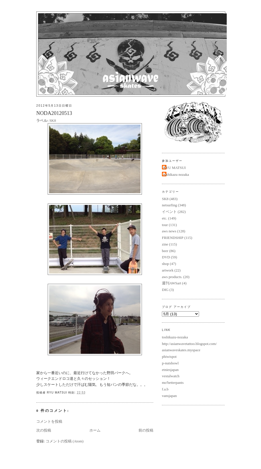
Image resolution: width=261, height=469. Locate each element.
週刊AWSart (171, 283)
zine (165, 244)
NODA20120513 (54, 113)
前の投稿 (145, 430)
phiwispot (169, 356)
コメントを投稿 (49, 421)
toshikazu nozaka (176, 174)
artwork (167, 270)
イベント (169, 211)
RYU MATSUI (174, 167)
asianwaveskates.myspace (181, 350)
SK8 (52, 120)
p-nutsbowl (170, 363)
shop (165, 264)
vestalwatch (170, 376)
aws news (169, 231)
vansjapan (169, 396)
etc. (164, 218)
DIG (165, 290)
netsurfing (169, 205)
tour (165, 225)
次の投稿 (43, 430)
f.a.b (165, 389)
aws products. (172, 277)
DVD (166, 257)
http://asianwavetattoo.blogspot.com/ (189, 344)
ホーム (95, 430)
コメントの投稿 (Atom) (65, 441)
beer (165, 251)
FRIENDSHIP (172, 238)
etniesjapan (170, 370)
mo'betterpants (173, 382)
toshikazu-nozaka (175, 337)
